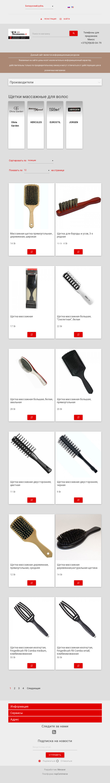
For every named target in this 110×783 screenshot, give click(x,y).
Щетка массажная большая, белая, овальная (31, 401)
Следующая (33, 688)
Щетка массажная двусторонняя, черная (77, 483)
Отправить (55, 755)
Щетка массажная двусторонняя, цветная (30, 483)
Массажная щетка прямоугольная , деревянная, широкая (31, 235)
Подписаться (49, 761)
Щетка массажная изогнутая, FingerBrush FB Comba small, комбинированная (75, 650)
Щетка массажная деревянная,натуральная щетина (77, 566)
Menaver (62, 769)
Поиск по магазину (41, 33)
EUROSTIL (55, 122)
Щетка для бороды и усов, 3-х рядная (75, 235)
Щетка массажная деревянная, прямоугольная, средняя (29, 566)
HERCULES (36, 122)
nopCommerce (61, 774)
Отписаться (66, 761)
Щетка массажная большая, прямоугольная (74, 401)
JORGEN (73, 122)
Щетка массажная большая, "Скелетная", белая (74, 318)
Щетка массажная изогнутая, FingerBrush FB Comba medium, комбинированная (28, 650)
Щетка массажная (21, 316)
